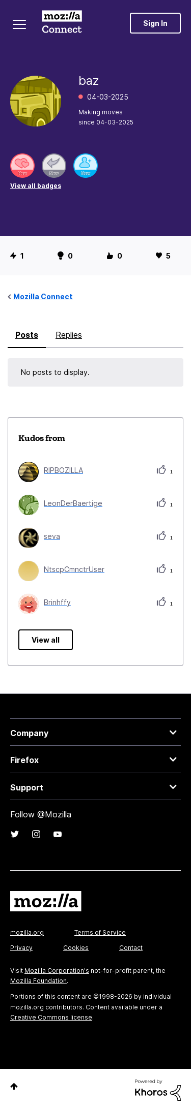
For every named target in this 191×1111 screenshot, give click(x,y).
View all (46, 640)
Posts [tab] (26, 335)
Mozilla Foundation (38, 981)
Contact (131, 947)
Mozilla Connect (62, 23)
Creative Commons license (51, 1017)
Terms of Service (100, 932)
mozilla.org (27, 932)
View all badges (35, 185)
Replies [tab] (69, 335)
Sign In (155, 23)
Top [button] (14, 1086)
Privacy (21, 947)
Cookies (76, 947)
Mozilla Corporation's (56, 970)
